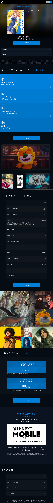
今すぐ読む (26, 42)
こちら (27, 224)
